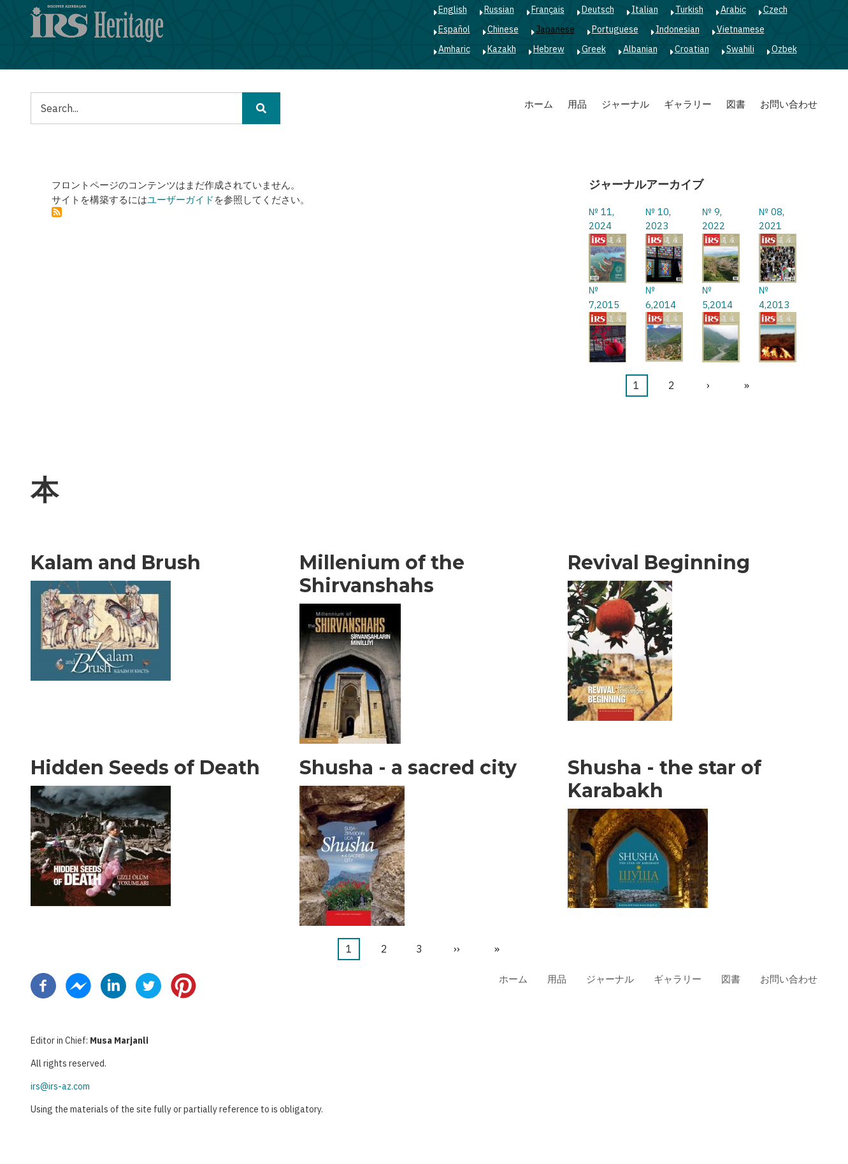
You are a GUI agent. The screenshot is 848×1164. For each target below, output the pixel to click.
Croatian (692, 49)
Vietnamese (741, 29)
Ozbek (784, 49)
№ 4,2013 (774, 297)
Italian (644, 9)
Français (547, 9)
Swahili (740, 49)
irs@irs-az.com (60, 1086)
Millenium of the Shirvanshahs (381, 574)
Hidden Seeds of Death (145, 767)
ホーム (538, 104)
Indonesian (678, 29)
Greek (594, 49)
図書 (735, 104)
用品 (577, 104)
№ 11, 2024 (601, 219)
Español (454, 29)
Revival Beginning (659, 562)
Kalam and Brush (116, 562)
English (452, 9)
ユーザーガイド (180, 200)
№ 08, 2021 (771, 219)
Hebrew (548, 49)
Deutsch (598, 9)
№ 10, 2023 (658, 219)
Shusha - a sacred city (408, 767)
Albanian (640, 49)
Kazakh (501, 49)
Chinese (503, 29)
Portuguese (615, 29)
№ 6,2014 (660, 297)
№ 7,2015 (604, 297)
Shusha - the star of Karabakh (664, 779)
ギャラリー (688, 104)
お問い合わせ (788, 104)
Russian (499, 9)
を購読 (57, 212)
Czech (775, 9)
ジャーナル (625, 104)
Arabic (733, 9)
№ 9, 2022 (713, 219)
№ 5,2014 (717, 297)
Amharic (454, 49)
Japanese (555, 29)
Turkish (689, 9)
